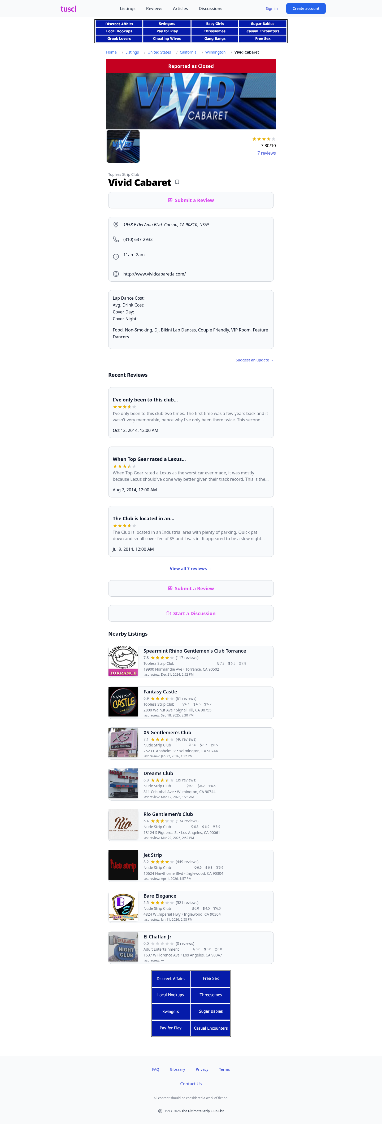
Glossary (177, 1069)
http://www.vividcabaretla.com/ (154, 274)
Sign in (272, 8)
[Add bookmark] (177, 182)
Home (111, 52)
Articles (180, 8)
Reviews (154, 8)
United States (159, 52)
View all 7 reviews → (191, 568)
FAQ (155, 1069)
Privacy (202, 1069)
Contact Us (191, 1084)
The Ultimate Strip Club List (202, 1111)
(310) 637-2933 (138, 239)
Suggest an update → (255, 359)
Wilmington (215, 52)
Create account (306, 8)
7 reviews (266, 153)
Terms (224, 1069)
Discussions (210, 8)
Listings (128, 8)
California (188, 52)
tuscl (68, 8)
